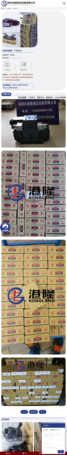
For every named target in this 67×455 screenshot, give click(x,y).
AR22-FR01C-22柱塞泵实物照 (12, 439)
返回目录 (33, 412)
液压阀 (9, 8)
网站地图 (24, 449)
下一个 (42, 412)
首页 (4, 8)
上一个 (24, 412)
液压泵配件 (41, 439)
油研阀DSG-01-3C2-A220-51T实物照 (31, 439)
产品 (25, 453)
